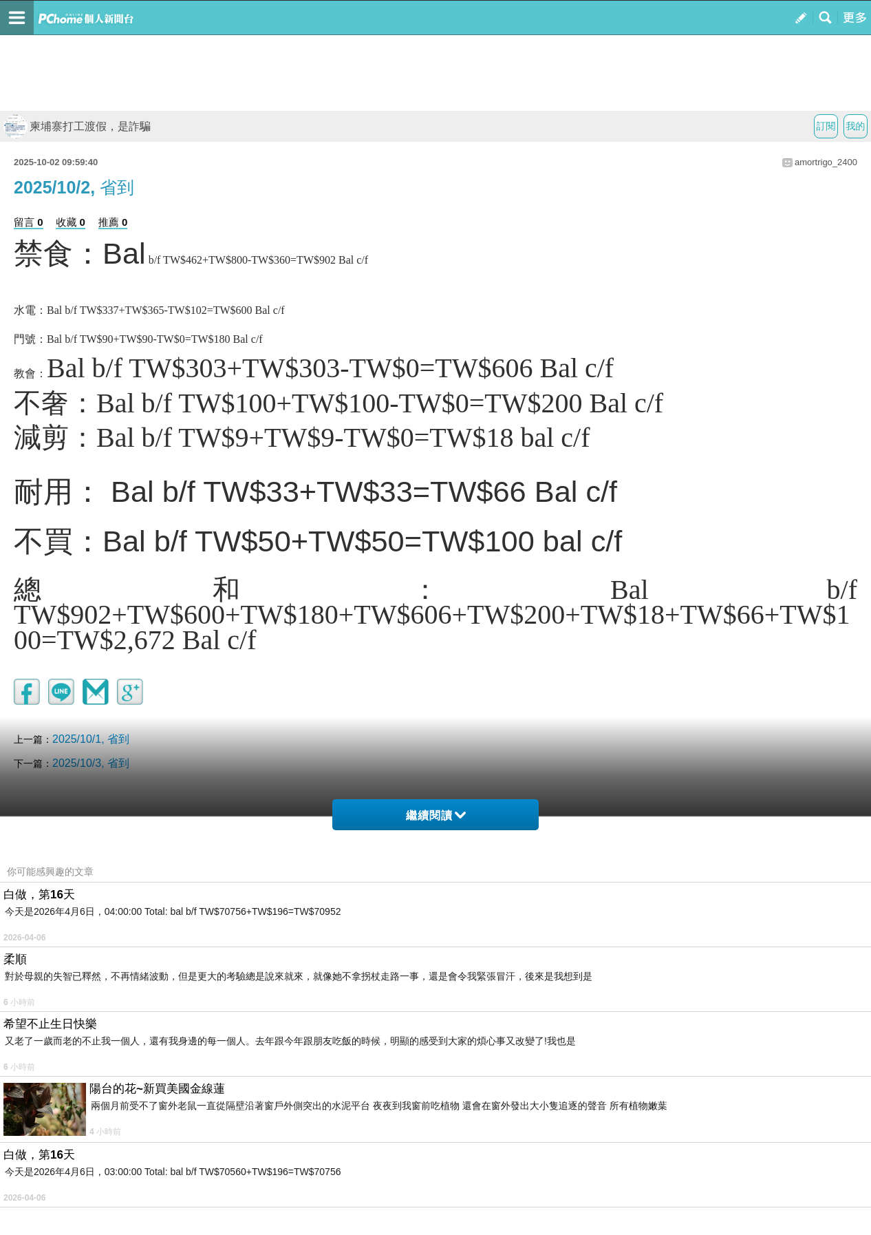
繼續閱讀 (436, 815)
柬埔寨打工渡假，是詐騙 (77, 126)
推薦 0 (113, 222)
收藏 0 (70, 222)
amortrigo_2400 (826, 162)
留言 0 (28, 222)
